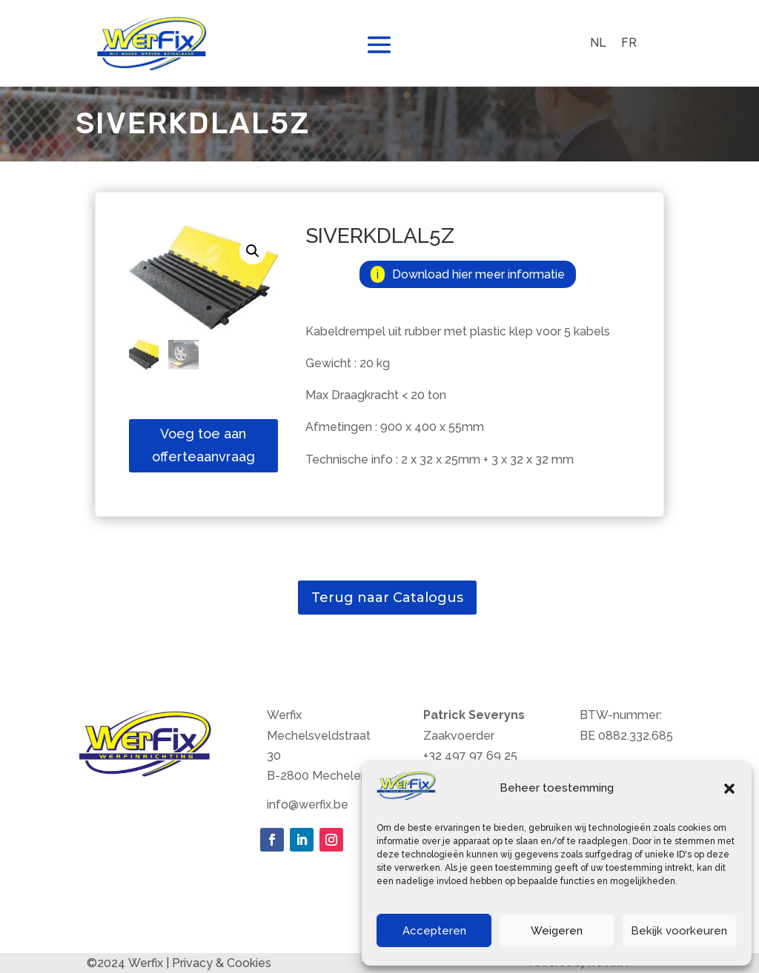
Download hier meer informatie (478, 274)
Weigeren (557, 930)
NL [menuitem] (598, 43)
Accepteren (434, 930)
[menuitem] (598, 43)
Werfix (145, 963)
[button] (729, 788)
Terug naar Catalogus (387, 597)
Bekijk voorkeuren (679, 930)
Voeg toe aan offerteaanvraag (203, 445)
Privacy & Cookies (221, 963)
